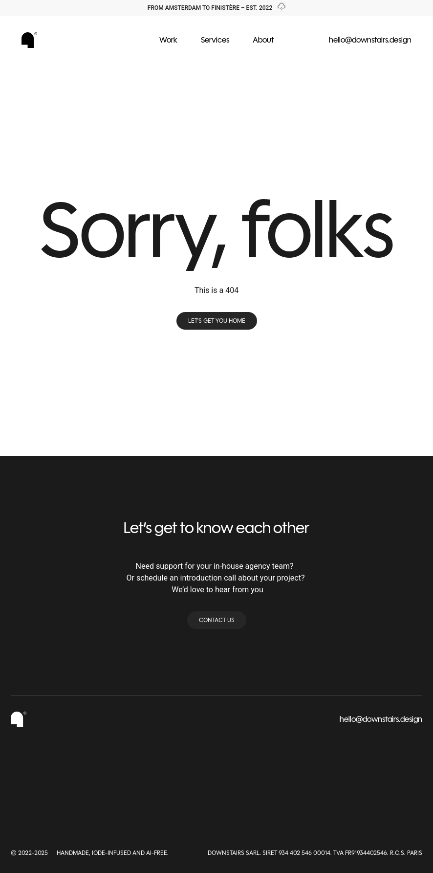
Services (215, 39)
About (263, 39)
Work (168, 39)
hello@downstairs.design (370, 39)
